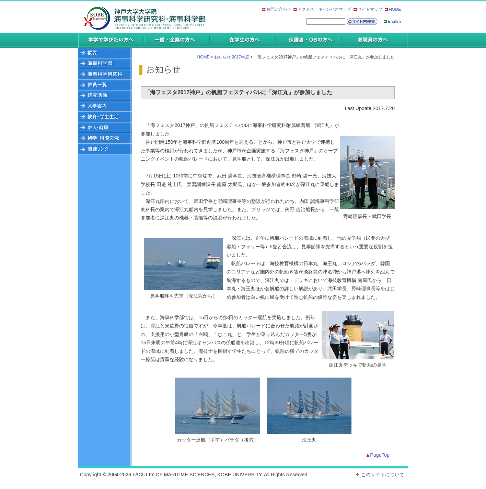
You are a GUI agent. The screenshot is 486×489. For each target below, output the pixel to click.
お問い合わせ (278, 9)
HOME (395, 9)
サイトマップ (370, 9)
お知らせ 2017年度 (231, 57)
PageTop (380, 455)
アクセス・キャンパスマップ (324, 9)
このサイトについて (382, 474)
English (394, 21)
